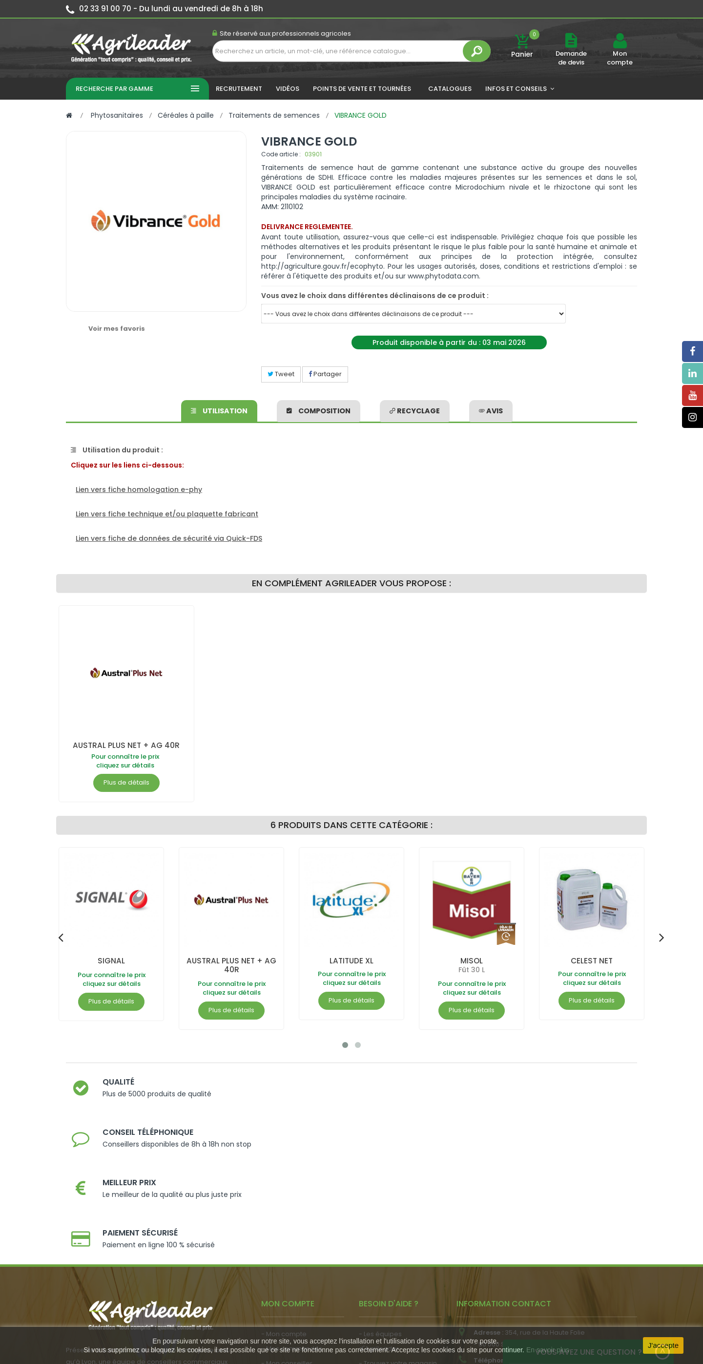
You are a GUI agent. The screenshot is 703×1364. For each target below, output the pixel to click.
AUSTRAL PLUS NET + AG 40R (126, 745)
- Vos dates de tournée (298, 1240)
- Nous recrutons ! (289, 1279)
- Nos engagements (391, 1240)
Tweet (281, 374)
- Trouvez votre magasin (398, 1225)
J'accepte (663, 1345)
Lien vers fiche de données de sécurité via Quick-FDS (169, 538)
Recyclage (414, 410)
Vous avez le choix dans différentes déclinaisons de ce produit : (375, 295)
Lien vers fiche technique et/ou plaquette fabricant (167, 514)
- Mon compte (284, 1196)
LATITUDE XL (351, 960)
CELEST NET (592, 960)
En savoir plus (547, 1350)
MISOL (471, 960)
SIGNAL (111, 960)
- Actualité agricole (291, 1265)
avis (489, 410)
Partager (325, 374)
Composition (319, 410)
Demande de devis (571, 58)
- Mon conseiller (286, 1225)
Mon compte (620, 58)
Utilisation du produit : (117, 450)
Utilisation (220, 410)
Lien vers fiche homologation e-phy (139, 489)
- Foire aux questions (392, 1254)
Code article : (281, 154)
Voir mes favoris (116, 328)
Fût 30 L (471, 970)
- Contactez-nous (387, 1269)
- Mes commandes (291, 1210)
